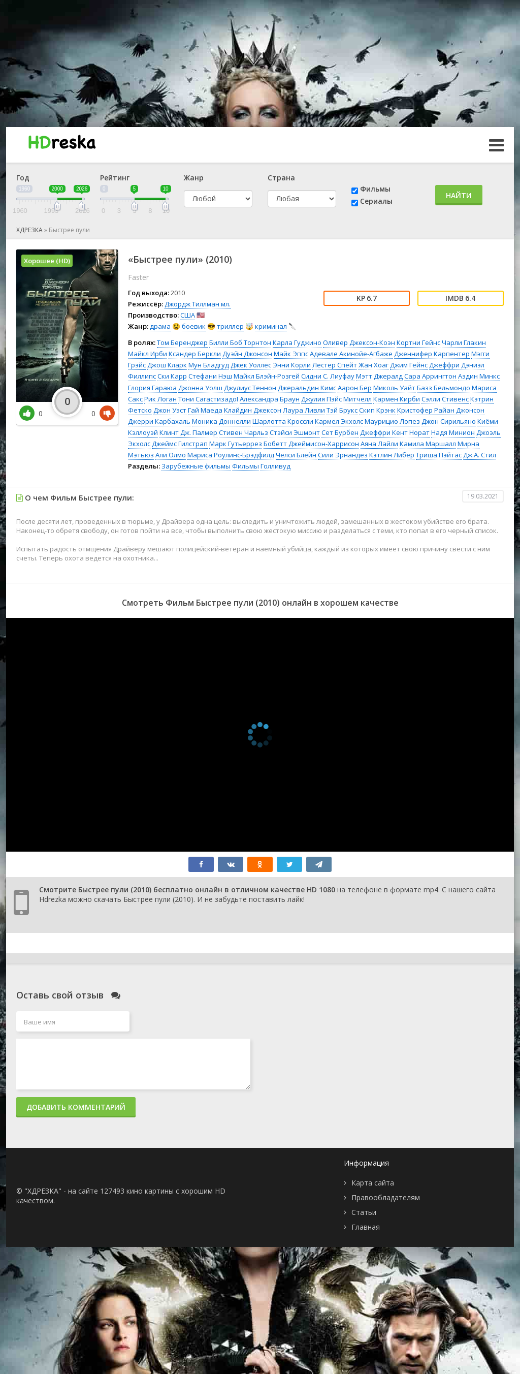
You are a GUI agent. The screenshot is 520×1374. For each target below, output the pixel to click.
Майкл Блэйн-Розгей (267, 376)
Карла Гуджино (297, 342)
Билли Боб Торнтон (240, 342)
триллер (230, 326)
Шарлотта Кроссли (282, 421)
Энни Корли (292, 364)
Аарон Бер (355, 387)
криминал (271, 326)
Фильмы (375, 189)
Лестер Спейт (334, 364)
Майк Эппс (291, 353)
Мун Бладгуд (208, 364)
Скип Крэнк (377, 410)
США (187, 315)
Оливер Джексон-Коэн (359, 342)
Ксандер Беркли (195, 353)
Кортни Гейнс (418, 342)
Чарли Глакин (464, 342)
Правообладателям (385, 1197)
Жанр (194, 177)
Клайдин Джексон (252, 410)
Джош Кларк (167, 364)
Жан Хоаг (373, 364)
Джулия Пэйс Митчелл (336, 398)
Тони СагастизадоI (208, 398)
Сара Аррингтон (430, 376)
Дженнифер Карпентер (432, 353)
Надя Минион (453, 432)
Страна (281, 177)
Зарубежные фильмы (196, 466)
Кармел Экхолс (339, 421)
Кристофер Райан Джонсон (440, 410)
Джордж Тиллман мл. (198, 303)
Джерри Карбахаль (159, 421)
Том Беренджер (182, 342)
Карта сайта (372, 1183)
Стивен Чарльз (243, 432)
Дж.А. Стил (479, 454)
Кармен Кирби (396, 398)
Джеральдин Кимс (307, 387)
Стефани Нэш (210, 376)
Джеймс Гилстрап (180, 443)
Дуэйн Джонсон (247, 353)
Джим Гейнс (409, 364)
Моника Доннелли (221, 421)
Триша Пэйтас (439, 454)
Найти (459, 195)
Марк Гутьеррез (235, 443)
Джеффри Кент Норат (395, 432)
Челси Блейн (296, 454)
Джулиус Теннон (250, 387)
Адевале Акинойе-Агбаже (351, 353)
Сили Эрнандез (343, 454)
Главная (365, 1227)
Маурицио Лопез (392, 421)
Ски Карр (172, 376)
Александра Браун (270, 398)
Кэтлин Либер (391, 454)
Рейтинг (114, 177)
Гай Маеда (205, 410)
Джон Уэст (169, 410)
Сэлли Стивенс (445, 398)
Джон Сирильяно (448, 421)
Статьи (363, 1212)
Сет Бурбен (340, 432)
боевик (194, 326)
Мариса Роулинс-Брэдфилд (230, 454)
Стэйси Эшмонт (295, 432)
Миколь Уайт (394, 387)
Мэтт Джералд (379, 376)
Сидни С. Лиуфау (327, 376)
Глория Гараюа (152, 387)
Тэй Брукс (342, 410)
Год (22, 177)
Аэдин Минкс (479, 376)
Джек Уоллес (251, 364)
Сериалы (376, 201)
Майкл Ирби (147, 353)
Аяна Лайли (379, 443)
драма (160, 326)
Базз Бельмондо (443, 387)
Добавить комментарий (75, 1107)
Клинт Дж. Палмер (188, 432)
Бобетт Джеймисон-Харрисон (311, 443)
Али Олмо (170, 454)
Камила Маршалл (428, 443)
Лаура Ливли (304, 410)
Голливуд (275, 466)
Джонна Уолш (200, 387)
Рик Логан (160, 398)
